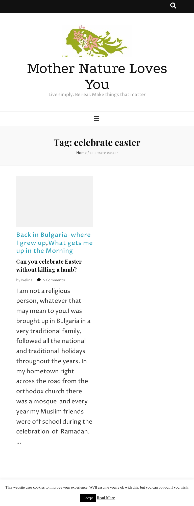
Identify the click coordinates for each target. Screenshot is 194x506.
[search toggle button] (173, 6)
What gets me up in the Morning (54, 247)
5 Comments (54, 280)
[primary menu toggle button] (97, 119)
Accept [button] (88, 498)
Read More (106, 498)
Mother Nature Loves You (97, 76)
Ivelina (27, 280)
